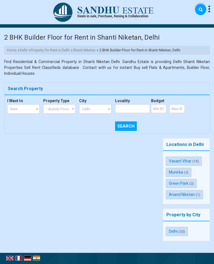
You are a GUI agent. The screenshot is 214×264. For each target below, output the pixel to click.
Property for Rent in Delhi (50, 50)
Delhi (24, 50)
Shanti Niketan (84, 50)
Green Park (178, 183)
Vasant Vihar (180, 161)
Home (12, 50)
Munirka (176, 172)
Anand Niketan (182, 194)
